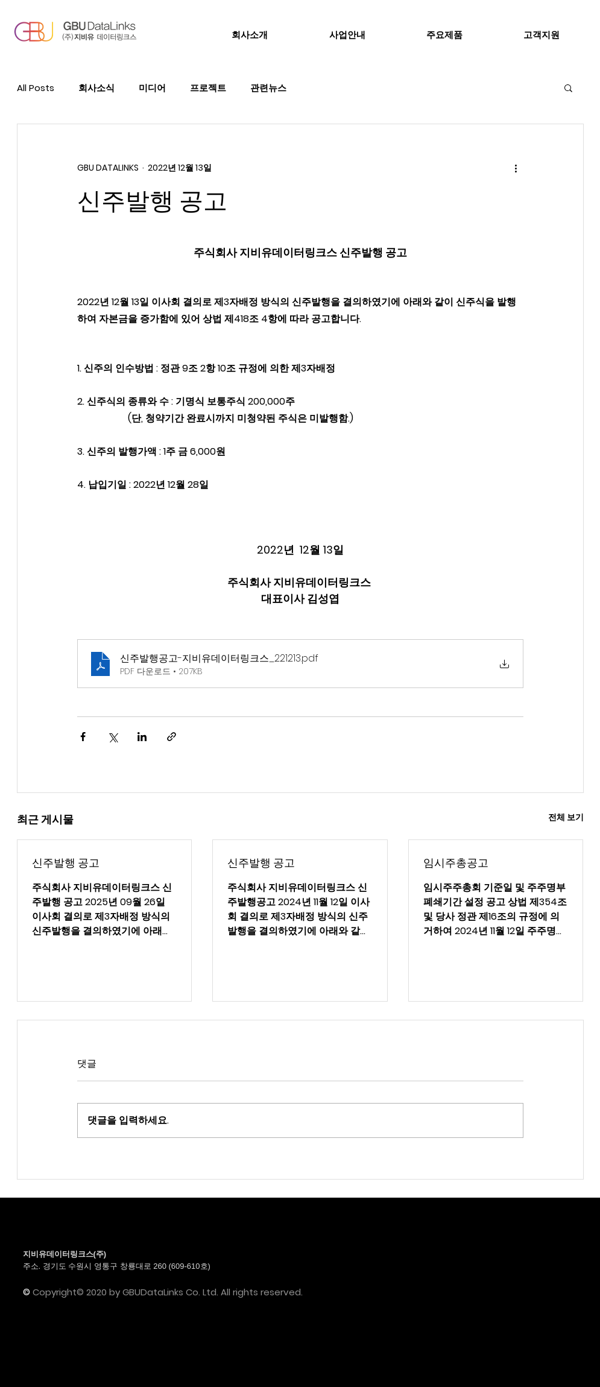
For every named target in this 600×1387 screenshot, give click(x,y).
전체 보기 (566, 817)
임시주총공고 (455, 862)
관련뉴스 (268, 87)
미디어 (152, 87)
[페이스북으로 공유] (83, 736)
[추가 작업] (516, 167)
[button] (568, 87)
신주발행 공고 (65, 862)
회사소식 (96, 87)
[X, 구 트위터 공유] (112, 736)
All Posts (35, 87)
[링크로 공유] (171, 736)
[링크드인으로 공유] (142, 736)
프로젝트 (208, 87)
